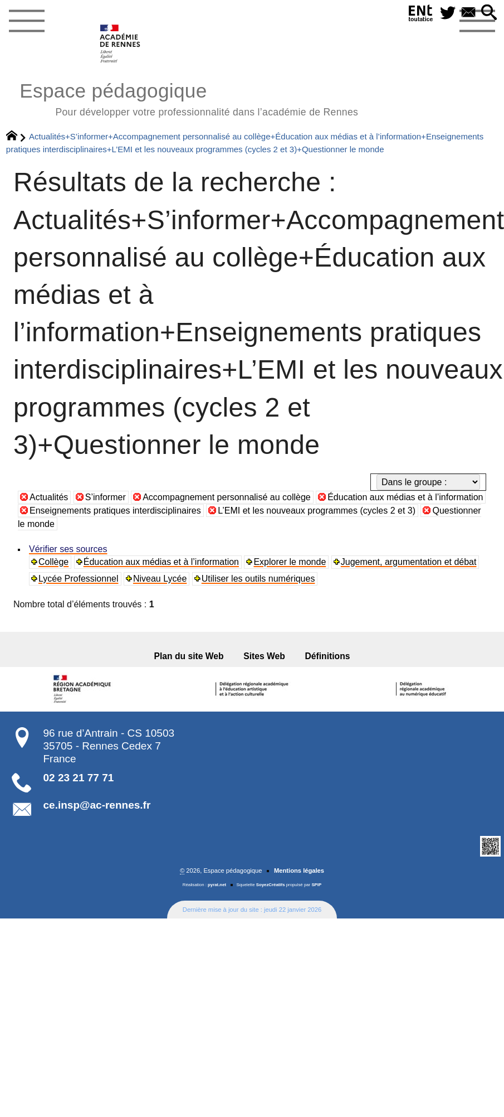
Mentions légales (299, 870)
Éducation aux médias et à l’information (405, 497)
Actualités (49, 497)
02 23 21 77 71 (78, 778)
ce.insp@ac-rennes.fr (97, 805)
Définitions (327, 656)
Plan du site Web (189, 656)
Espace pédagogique (188, 98)
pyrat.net (217, 884)
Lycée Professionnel (78, 578)
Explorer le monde (289, 562)
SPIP (316, 884)
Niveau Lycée (160, 578)
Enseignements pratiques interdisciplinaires (115, 510)
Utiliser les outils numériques (258, 578)
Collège (53, 562)
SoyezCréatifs (270, 884)
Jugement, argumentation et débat (409, 562)
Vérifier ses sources (68, 549)
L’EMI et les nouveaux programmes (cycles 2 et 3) (316, 510)
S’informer (105, 497)
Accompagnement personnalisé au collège (227, 497)
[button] (489, 13)
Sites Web (264, 656)
